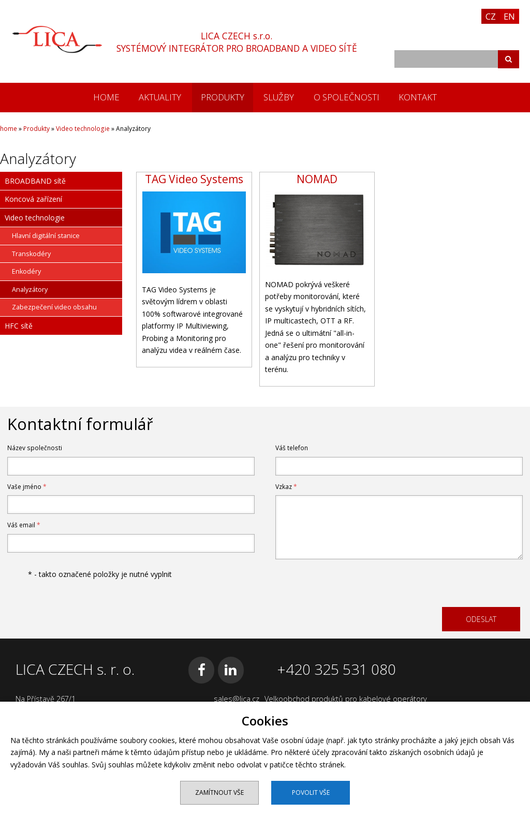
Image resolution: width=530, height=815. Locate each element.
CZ (490, 16)
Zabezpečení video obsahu (54, 307)
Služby (278, 97)
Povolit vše (311, 792)
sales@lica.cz (236, 699)
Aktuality (160, 97)
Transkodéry (31, 253)
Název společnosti (34, 447)
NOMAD (317, 179)
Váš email (23, 525)
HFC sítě (19, 326)
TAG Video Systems (194, 179)
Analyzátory (30, 289)
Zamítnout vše (219, 792)
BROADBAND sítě (35, 181)
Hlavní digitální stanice (46, 235)
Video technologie (83, 128)
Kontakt (418, 97)
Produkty (222, 97)
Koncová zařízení (33, 199)
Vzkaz (286, 486)
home (106, 97)
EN (509, 16)
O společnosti (346, 97)
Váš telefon (291, 447)
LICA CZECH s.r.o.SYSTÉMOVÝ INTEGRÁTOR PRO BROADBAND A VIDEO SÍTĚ (236, 41)
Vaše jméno (27, 486)
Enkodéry (26, 271)
